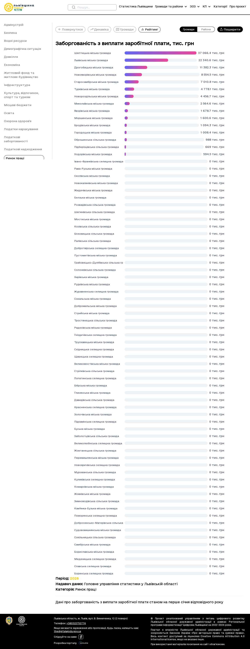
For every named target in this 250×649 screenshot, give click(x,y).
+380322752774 (76, 623)
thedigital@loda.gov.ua (67, 631)
